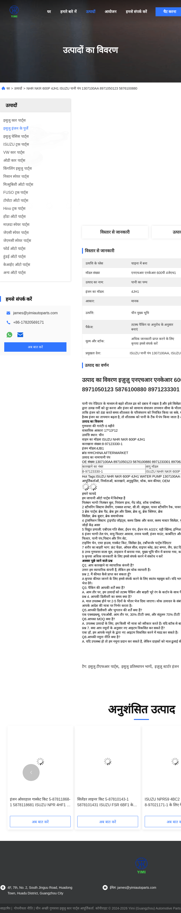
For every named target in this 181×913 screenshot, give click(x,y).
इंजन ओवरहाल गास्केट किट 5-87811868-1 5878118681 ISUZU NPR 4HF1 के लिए (40, 802)
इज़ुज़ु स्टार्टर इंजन (167, 667)
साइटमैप (5, 908)
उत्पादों (90, 12)
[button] (31, 772)
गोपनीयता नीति (23, 908)
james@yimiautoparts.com (35, 313)
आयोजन (110, 12)
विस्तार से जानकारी (115, 232)
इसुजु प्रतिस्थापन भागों (136, 667)
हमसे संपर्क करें (136, 12)
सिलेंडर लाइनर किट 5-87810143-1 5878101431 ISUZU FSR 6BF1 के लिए (105, 802)
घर (49, 12)
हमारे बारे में (68, 12)
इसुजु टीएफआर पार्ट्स (103, 667)
